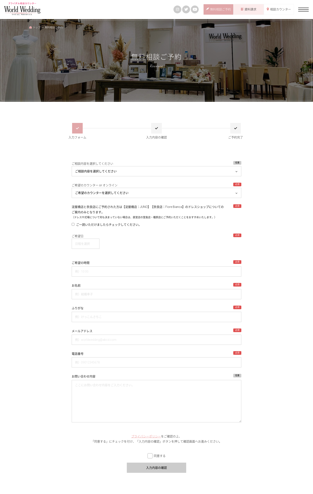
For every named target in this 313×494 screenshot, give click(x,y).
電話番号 (78, 353)
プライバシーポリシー (146, 436)
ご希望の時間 (80, 262)
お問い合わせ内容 (83, 376)
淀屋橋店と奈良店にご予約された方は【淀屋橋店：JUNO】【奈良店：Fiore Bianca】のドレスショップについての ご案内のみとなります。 (148, 212)
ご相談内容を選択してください (92, 163)
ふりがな (78, 308)
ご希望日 (78, 236)
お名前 (76, 285)
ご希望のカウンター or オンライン (94, 185)
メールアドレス (82, 331)
